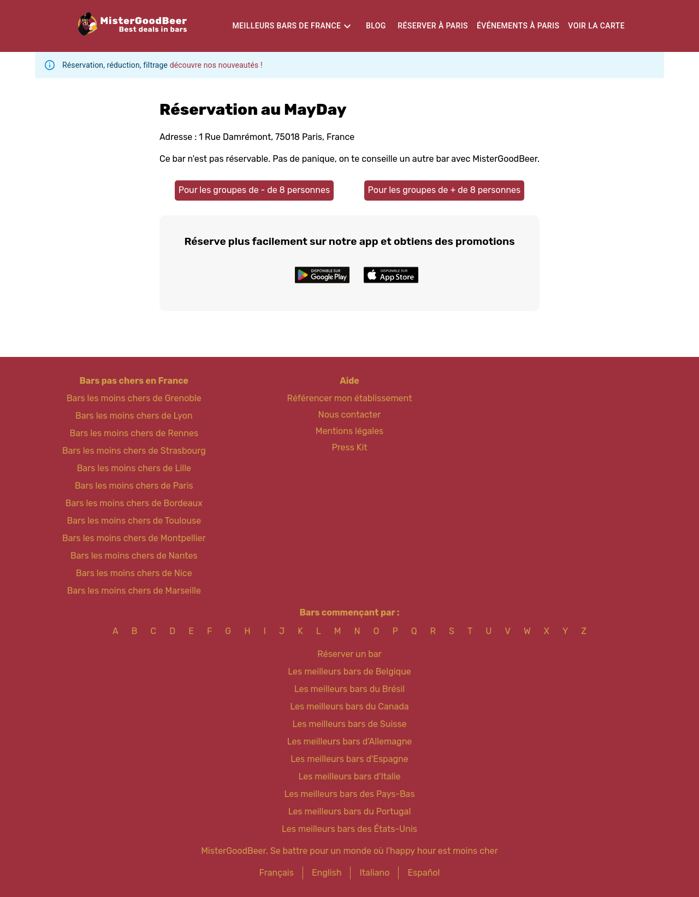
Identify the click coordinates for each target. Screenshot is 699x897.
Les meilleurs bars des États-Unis (349, 829)
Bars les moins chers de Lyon (134, 416)
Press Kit (349, 447)
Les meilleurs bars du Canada (349, 706)
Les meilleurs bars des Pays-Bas (349, 794)
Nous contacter (349, 414)
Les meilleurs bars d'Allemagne (349, 741)
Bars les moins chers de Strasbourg (134, 450)
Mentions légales (350, 431)
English (327, 872)
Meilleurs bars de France (286, 25)
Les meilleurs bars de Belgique (349, 671)
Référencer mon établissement (349, 398)
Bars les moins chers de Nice (134, 573)
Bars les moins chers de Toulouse (134, 520)
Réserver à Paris (433, 25)
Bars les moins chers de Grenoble (134, 398)
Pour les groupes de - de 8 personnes (254, 190)
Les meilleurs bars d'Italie (349, 776)
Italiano (374, 872)
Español (423, 872)
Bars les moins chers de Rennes (134, 433)
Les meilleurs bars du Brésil (349, 689)
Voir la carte (596, 25)
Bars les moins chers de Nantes (134, 555)
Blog (376, 25)
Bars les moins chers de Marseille (134, 590)
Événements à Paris (518, 25)
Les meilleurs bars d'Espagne (349, 759)
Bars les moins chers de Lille (134, 468)
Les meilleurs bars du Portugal (349, 811)
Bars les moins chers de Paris (134, 485)
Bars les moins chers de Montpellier (134, 538)
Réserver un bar (349, 654)
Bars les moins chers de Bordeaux (134, 503)
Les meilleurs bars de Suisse (349, 724)
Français (276, 872)
